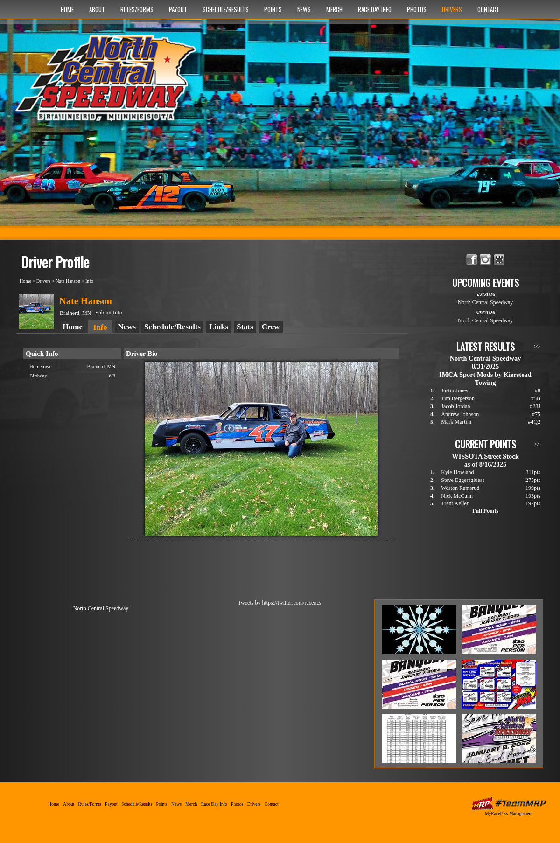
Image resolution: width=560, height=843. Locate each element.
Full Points (485, 511)
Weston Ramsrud (460, 488)
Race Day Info (375, 9)
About (97, 9)
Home (67, 9)
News (304, 9)
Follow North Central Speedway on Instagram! (485, 259)
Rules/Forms (137, 9)
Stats (245, 326)
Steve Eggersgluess (462, 480)
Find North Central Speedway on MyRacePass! (499, 259)
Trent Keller (455, 503)
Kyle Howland (457, 472)
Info (89, 281)
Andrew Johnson (460, 414)
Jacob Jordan (455, 406)
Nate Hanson (68, 281)
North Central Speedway (108, 82)
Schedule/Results (226, 9)
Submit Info (108, 312)
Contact (488, 9)
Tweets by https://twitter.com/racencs (280, 602)
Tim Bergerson (458, 398)
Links (218, 326)
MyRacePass (509, 803)
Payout (178, 9)
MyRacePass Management (508, 813)
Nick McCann (457, 496)
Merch (334, 9)
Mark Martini (456, 421)
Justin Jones (454, 390)
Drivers (452, 9)
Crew (271, 326)
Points (273, 9)
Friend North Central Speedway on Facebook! (472, 259)
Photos (417, 9)
